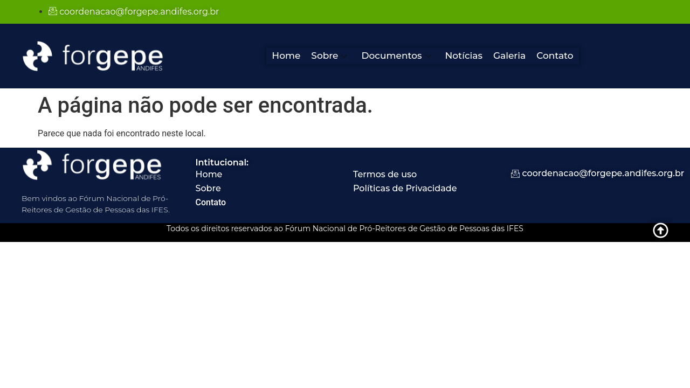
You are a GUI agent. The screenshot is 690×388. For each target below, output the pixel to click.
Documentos (396, 55)
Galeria (509, 55)
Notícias (463, 55)
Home (286, 55)
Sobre (329, 55)
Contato (555, 55)
